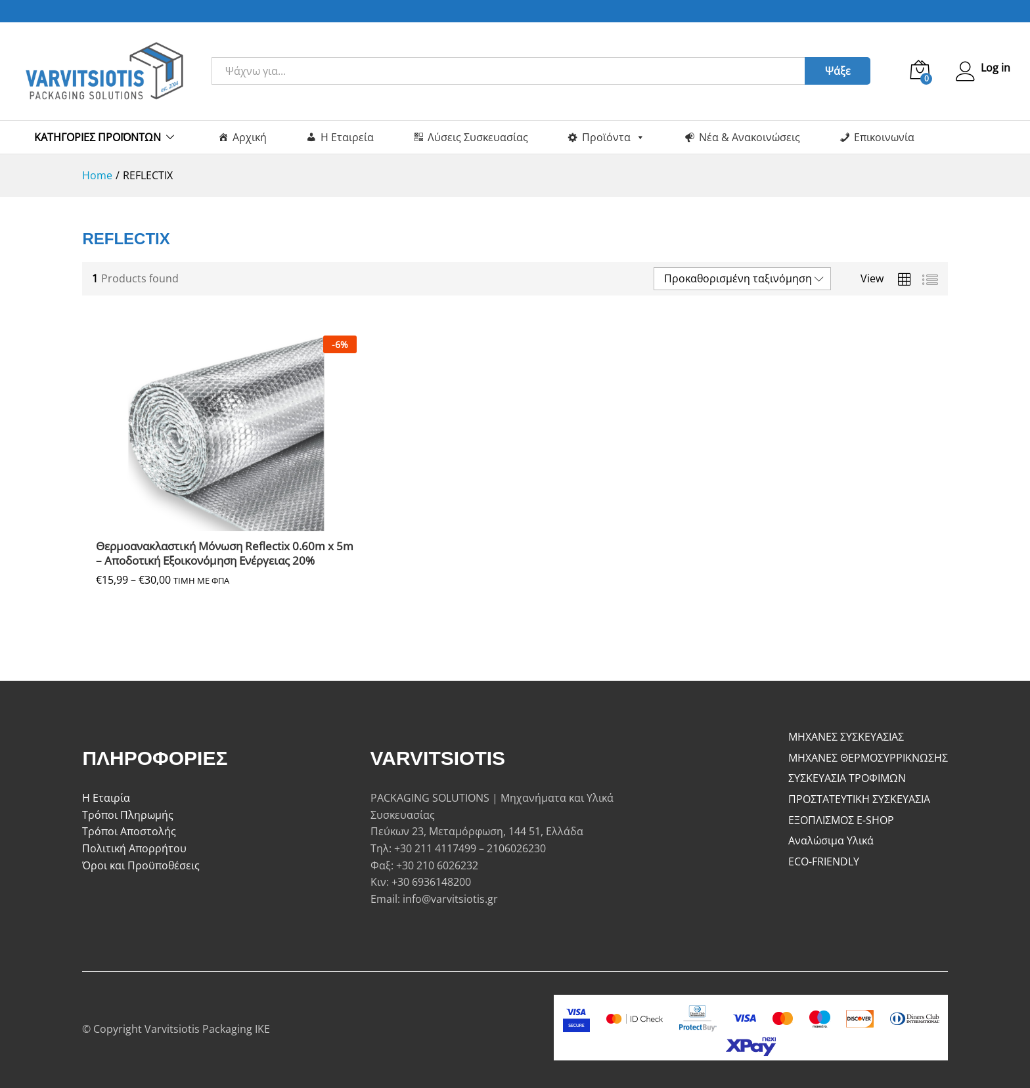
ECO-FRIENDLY (823, 861)
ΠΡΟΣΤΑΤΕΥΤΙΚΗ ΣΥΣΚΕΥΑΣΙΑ (859, 799)
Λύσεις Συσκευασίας (478, 137)
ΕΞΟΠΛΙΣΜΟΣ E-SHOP (841, 820)
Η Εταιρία (106, 798)
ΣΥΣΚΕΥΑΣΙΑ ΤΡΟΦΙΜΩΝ (847, 778)
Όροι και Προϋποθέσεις (141, 865)
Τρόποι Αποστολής (129, 831)
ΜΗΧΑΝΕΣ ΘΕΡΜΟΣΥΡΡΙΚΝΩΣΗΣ (868, 758)
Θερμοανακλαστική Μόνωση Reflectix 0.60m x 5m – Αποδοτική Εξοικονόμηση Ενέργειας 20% (224, 553)
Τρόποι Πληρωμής (127, 815)
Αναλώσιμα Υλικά (831, 840)
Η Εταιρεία (347, 137)
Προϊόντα (613, 137)
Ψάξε (835, 71)
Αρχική (250, 137)
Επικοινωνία (884, 137)
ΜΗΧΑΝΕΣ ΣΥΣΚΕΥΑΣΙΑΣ (846, 736)
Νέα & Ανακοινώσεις (749, 137)
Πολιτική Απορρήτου (134, 848)
